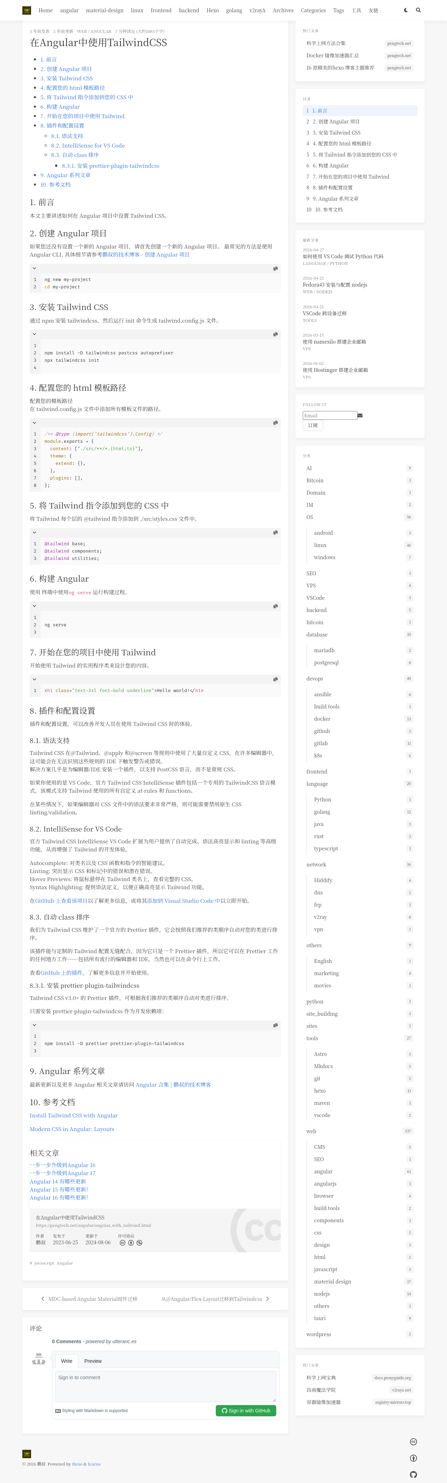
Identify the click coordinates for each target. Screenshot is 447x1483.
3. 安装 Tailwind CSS (67, 78)
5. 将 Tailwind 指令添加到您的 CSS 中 (87, 97)
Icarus (94, 1464)
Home (45, 10)
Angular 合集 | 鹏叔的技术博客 (173, 1084)
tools (310, 320)
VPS (307, 348)
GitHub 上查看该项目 (61, 900)
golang (234, 10)
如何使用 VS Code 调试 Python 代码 (343, 256)
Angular (65, 1263)
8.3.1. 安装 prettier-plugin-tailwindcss (110, 165)
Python (339, 263)
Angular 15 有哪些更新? (59, 1189)
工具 (356, 10)
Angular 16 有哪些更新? (59, 1197)
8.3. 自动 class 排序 (75, 154)
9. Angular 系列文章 (66, 175)
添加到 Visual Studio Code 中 (183, 900)
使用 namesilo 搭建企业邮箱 (334, 341)
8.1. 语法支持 (67, 135)
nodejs (324, 291)
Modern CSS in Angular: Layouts (72, 1128)
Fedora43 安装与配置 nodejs (335, 284)
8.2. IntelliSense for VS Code (88, 145)
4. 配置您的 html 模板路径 (73, 87)
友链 (373, 10)
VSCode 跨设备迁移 (325, 313)
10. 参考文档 (56, 184)
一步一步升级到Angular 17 (62, 1172)
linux (137, 10)
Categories (313, 10)
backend (189, 10)
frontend (161, 10)
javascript (44, 1263)
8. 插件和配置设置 (62, 125)
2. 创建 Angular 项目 (66, 68)
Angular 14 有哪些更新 (58, 1181)
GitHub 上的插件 (61, 972)
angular (69, 10)
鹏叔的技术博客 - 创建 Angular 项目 (146, 254)
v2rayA (257, 10)
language (314, 263)
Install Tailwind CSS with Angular (74, 1115)
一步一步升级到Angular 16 (62, 1164)
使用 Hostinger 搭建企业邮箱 (335, 369)
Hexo (212, 10)
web (82, 31)
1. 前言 (49, 59)
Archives (283, 10)
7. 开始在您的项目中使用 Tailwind (83, 116)
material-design (104, 10)
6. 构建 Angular (60, 106)
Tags (339, 10)
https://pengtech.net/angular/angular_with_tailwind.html (93, 1225)
